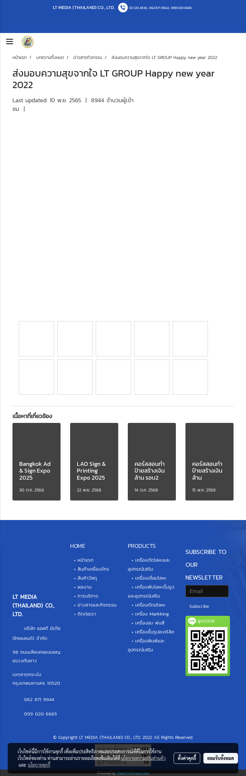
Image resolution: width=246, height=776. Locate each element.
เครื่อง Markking (152, 613)
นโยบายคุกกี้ (39, 765)
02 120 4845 (138, 7)
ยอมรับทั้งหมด (220, 758)
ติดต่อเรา (87, 613)
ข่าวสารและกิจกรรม (97, 604)
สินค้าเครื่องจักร (93, 569)
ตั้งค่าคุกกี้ (187, 758)
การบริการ (88, 595)
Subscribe (199, 606)
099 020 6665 (181, 7)
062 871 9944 (159, 7)
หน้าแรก (86, 560)
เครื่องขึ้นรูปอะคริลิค (154, 631)
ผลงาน (85, 586)
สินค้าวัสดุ (87, 578)
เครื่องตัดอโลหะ (150, 604)
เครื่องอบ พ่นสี (149, 622)
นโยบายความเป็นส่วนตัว (143, 758)
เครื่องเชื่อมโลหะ (151, 578)
